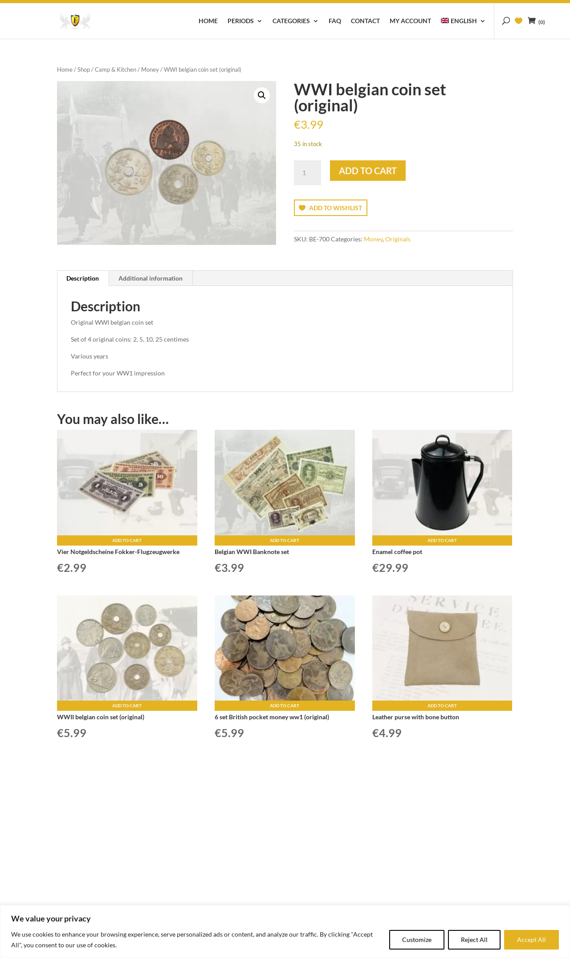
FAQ (335, 21)
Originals (398, 239)
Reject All (474, 939)
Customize (417, 939)
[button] (262, 95)
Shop (83, 69)
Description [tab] (82, 278)
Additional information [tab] (150, 278)
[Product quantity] (307, 172)
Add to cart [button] (127, 540)
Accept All (531, 939)
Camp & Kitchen (115, 69)
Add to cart (368, 170)
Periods (241, 21)
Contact (365, 21)
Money (150, 69)
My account (410, 21)
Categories (291, 21)
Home (208, 21)
